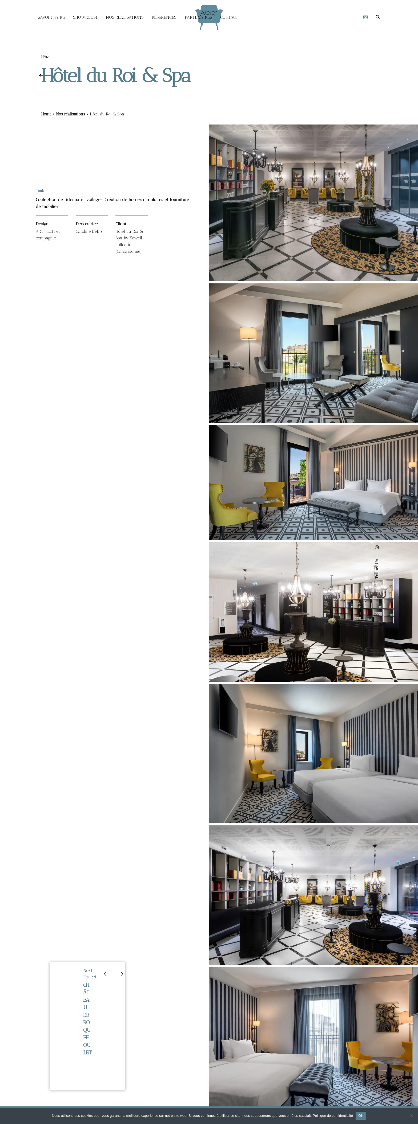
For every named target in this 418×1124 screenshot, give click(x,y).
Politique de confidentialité (333, 1116)
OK (360, 1116)
